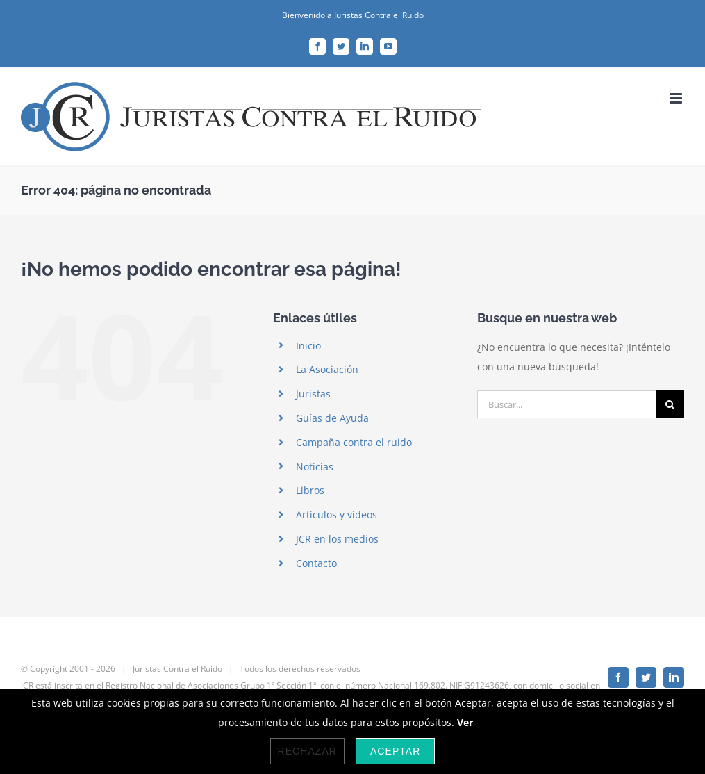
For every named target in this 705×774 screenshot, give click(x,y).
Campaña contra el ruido (354, 442)
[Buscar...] (566, 404)
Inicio (308, 345)
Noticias (314, 466)
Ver (465, 722)
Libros (310, 490)
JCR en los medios (337, 538)
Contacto (316, 563)
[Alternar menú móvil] (677, 98)
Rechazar (307, 751)
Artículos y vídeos (336, 514)
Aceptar (395, 751)
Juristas (313, 393)
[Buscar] (670, 404)
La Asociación (327, 369)
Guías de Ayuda (332, 418)
